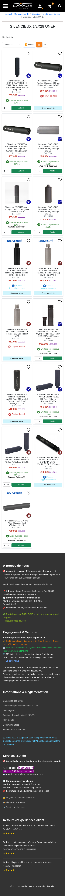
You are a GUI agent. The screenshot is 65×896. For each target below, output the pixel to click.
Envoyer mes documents (14, 729)
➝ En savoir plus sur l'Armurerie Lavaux (21, 578)
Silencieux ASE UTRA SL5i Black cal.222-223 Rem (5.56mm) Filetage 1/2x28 (48, 210)
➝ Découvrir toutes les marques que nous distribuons (27, 584)
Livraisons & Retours (15, 802)
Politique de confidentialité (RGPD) (19, 715)
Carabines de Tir (21, 14)
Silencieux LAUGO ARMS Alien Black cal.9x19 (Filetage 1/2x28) (16, 523)
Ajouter (21, 108)
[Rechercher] (60, 6)
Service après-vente (15, 807)
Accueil (8, 14)
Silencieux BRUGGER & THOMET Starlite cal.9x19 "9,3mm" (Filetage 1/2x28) (17, 459)
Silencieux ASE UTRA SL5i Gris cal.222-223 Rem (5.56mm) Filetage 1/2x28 (48, 147)
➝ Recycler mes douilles (14, 621)
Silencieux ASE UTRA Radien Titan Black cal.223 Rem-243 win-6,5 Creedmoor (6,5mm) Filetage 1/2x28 (17, 399)
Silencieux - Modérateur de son (46, 14)
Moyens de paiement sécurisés (20, 797)
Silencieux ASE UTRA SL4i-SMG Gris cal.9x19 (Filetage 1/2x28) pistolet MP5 (17, 332)
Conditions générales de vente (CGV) (20, 705)
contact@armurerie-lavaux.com (28, 774)
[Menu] (5, 6)
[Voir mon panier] (50, 6)
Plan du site (8, 720)
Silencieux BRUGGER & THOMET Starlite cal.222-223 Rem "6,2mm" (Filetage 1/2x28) (48, 397)
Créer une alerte (48, 108)
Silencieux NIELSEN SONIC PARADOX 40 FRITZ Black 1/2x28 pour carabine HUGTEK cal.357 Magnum (17, 85)
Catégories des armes (13, 701)
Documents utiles (11, 725)
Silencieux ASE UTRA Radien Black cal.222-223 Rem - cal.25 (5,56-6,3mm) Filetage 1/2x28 (16, 147)
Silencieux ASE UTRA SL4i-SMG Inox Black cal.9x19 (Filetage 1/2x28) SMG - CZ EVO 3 (16, 271)
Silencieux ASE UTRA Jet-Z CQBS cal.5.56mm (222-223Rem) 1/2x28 (17, 209)
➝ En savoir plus (11, 661)
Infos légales (9, 710)
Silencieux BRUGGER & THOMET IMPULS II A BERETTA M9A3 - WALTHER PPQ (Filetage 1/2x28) (48, 462)
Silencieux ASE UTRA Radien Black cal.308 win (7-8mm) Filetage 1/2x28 (48, 83)
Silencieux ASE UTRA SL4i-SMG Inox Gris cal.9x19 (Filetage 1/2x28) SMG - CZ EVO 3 (48, 271)
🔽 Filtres (29, 44)
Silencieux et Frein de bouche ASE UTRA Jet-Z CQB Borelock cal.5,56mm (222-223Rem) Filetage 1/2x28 (48, 333)
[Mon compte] (40, 6)
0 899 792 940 (26, 768)
